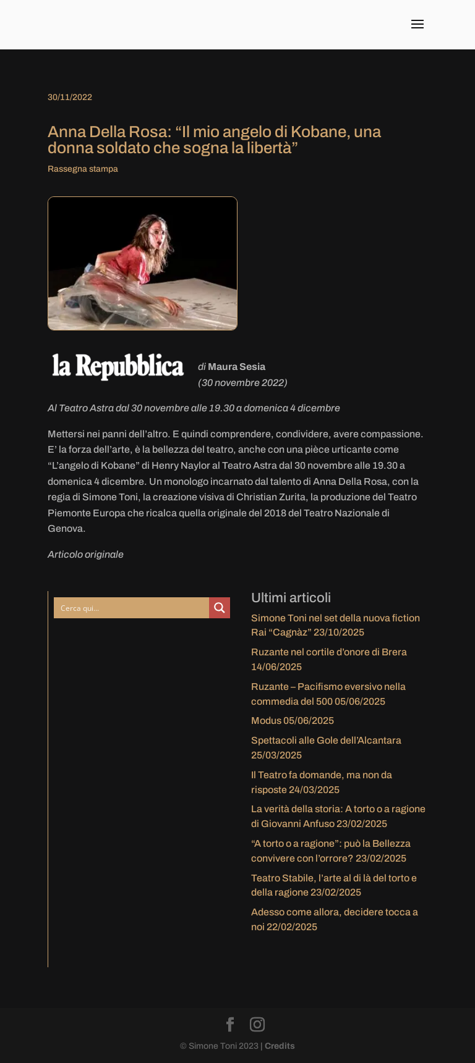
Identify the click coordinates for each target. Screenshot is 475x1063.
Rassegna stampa (83, 169)
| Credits (277, 1046)
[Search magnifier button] (219, 607)
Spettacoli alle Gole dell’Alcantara (326, 740)
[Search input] (132, 608)
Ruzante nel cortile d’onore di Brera (329, 652)
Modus (266, 720)
